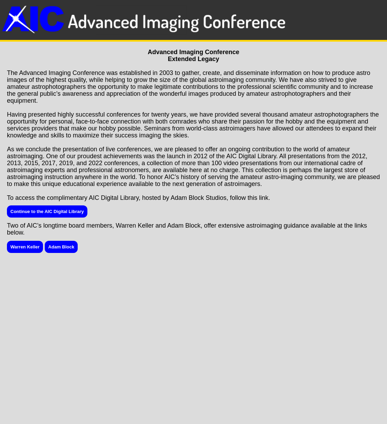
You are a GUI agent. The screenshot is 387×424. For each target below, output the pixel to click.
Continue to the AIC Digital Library (47, 211)
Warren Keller (25, 246)
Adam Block (61, 246)
